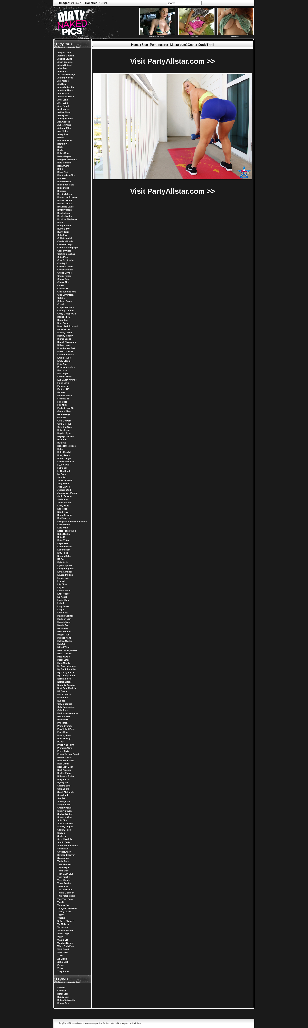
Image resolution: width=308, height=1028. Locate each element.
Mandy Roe (63, 625)
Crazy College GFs (66, 314)
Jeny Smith (63, 483)
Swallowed (62, 848)
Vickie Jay (62, 927)
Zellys (60, 965)
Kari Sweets (63, 518)
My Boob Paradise (66, 669)
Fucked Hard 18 (65, 408)
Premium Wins (64, 748)
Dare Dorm (62, 323)
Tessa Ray (62, 886)
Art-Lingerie (63, 109)
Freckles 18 (63, 398)
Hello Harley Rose (66, 446)
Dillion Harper (64, 345)
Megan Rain (63, 634)
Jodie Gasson (64, 496)
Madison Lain (64, 619)
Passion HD (63, 719)
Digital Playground (66, 342)
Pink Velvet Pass (65, 729)
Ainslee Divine (64, 59)
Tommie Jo (63, 905)
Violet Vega (63, 933)
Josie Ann (62, 499)
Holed (60, 449)
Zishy (60, 968)
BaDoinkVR (63, 144)
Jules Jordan (64, 502)
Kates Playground (66, 531)
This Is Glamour (65, 893)
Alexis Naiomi (64, 65)
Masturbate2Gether (183, 44)
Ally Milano (63, 81)
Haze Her (62, 439)
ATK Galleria (63, 122)
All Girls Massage (66, 74)
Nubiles (61, 701)
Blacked (61, 178)
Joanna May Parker (67, 493)
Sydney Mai (63, 858)
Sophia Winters (65, 814)
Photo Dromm (64, 726)
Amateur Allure (65, 90)
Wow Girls (62, 952)
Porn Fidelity (64, 738)
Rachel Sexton (64, 757)
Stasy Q (61, 833)
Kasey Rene (63, 524)
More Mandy (63, 663)
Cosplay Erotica (65, 307)
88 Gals (61, 987)
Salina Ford (63, 789)
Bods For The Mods (157, 35)
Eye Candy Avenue (67, 380)
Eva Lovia (62, 370)
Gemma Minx (64, 411)
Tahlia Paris (63, 861)
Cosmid (61, 304)
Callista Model (64, 238)
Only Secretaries (65, 707)
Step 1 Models (64, 839)
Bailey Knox (63, 153)
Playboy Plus (64, 735)
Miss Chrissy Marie (67, 650)
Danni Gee (62, 320)
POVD (60, 741)
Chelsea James (65, 266)
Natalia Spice (64, 679)
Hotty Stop (62, 994)
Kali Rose (62, 509)
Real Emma (63, 763)
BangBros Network (67, 159)
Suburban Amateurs (67, 845)
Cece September (65, 260)
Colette (61, 298)
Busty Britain (64, 225)
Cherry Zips (63, 282)
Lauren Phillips (65, 575)
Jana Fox (62, 477)
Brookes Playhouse (67, 219)
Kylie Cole (62, 562)
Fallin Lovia (63, 383)
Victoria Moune (65, 930)
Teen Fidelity (63, 877)
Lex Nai (61, 581)
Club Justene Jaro (66, 291)
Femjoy (61, 392)
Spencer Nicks (64, 817)
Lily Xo (60, 587)
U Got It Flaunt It (65, 921)
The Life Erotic (64, 889)
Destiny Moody (65, 336)
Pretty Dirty (63, 751)
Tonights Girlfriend (67, 908)
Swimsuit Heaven (66, 855)
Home (135, 44)
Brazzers (61, 191)
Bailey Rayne (64, 156)
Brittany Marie (64, 210)
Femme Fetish (64, 395)
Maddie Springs (65, 616)
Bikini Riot (62, 172)
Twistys (61, 918)
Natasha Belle (64, 682)
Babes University (66, 1000)
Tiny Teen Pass (65, 899)
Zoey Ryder (63, 971)
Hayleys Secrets (65, 436)
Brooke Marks (64, 216)
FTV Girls (62, 402)
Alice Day (62, 68)
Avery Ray (62, 134)
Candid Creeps (65, 244)
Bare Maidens (64, 162)
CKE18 (60, 285)
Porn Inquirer (159, 44)
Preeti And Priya (65, 745)
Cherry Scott (63, 279)
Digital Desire (64, 339)
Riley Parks (63, 779)
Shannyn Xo (63, 801)
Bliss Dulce (63, 188)
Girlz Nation (196, 35)
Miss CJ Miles (64, 653)
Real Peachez (64, 770)
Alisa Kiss (62, 71)
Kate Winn (62, 527)
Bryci (60, 222)
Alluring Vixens (65, 78)
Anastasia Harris (65, 96)
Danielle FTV (63, 317)
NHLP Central (64, 694)
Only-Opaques (64, 704)
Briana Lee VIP (64, 200)
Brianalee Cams (65, 207)
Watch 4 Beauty (65, 943)
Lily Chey (62, 584)
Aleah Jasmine (64, 62)
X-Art (60, 955)
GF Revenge (63, 414)
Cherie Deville (64, 273)
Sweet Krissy (64, 852)
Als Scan (61, 84)
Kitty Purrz (62, 553)
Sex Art (61, 798)
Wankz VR (62, 940)
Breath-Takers (64, 194)
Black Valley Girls (66, 175)
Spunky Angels (65, 826)
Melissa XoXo (64, 638)
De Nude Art (63, 329)
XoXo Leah (63, 962)
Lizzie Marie (63, 600)
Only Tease (63, 710)
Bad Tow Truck (64, 140)
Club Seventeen (65, 295)
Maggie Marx (64, 622)
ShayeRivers (63, 804)
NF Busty (62, 691)
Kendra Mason (64, 546)
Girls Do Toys (64, 424)
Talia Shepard (64, 864)
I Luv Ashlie (63, 465)
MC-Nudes (62, 628)
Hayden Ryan (64, 433)
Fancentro (62, 386)
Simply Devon (64, 811)
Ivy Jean (61, 474)
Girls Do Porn (64, 420)
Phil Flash (62, 723)
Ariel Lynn (62, 103)
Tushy (60, 915)
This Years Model (66, 896)
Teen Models (63, 880)
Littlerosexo (63, 594)
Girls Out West (64, 427)
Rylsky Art (62, 782)
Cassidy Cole (64, 251)
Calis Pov (62, 235)
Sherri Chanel (64, 808)
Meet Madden (64, 631)
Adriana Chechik (65, 55)
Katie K (61, 537)
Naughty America (66, 685)
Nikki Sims (62, 697)
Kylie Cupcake (64, 565)
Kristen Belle (64, 556)
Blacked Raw (64, 181)
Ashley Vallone (65, 118)
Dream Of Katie (65, 351)
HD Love (61, 443)
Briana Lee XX (64, 203)
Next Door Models (66, 688)
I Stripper (62, 468)
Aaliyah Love (64, 52)
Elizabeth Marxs (65, 354)
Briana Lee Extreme (67, 197)
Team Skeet (63, 870)
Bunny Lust (63, 997)
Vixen (60, 937)
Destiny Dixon (64, 332)
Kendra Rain (63, 550)
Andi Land (62, 100)
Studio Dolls (63, 842)
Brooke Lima (64, 213)
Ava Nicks (62, 131)
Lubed (60, 603)
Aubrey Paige (64, 125)
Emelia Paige (64, 358)
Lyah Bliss (62, 612)
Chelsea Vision (65, 269)
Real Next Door (65, 767)
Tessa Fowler (64, 883)
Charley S (62, 263)
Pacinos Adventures (67, 713)
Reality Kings (64, 773)
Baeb (60, 147)
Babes (60, 137)
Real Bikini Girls (65, 760)
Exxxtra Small (64, 376)
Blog (145, 44)
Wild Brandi (63, 949)
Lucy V (60, 609)
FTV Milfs (62, 405)
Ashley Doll (63, 115)
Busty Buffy (63, 229)
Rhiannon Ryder (65, 776)
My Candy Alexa (65, 672)
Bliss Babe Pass (65, 184)
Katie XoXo (63, 540)
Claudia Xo (63, 288)
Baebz (60, 150)
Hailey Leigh (63, 430)
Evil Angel (62, 373)
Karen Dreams (64, 515)
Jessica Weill (64, 490)
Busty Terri (63, 232)
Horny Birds (63, 455)
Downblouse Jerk (66, 348)
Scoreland (62, 795)
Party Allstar (63, 716)
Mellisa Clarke (64, 641)
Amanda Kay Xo (65, 87)
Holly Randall (64, 452)
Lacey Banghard (65, 568)
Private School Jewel (68, 754)
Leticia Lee (63, 578)
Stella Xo (61, 836)
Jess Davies (63, 487)
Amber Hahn (63, 93)
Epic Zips (62, 364)
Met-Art (61, 644)
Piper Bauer (63, 732)
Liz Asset (62, 597)
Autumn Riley (64, 128)
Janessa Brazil (64, 480)
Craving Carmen (65, 310)
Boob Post (235, 35)
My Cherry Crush (66, 675)
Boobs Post (63, 1003)
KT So (60, 559)
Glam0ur (61, 990)
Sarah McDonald (65, 792)
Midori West (63, 647)
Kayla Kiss (62, 543)
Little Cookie (63, 590)
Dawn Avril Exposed (67, 326)
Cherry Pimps (64, 276)
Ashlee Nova (63, 112)
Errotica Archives (66, 367)
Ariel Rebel (63, 106)
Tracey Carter (64, 911)
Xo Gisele (62, 959)
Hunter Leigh (64, 458)
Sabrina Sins (64, 786)
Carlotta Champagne (68, 247)
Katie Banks (63, 534)
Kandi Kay (62, 512)
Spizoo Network (65, 823)
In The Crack (63, 471)
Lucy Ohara (63, 606)
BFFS (60, 169)
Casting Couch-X (66, 254)
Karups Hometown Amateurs (72, 521)
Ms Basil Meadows (66, 666)
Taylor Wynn (63, 867)
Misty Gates (63, 660)
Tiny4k (60, 902)
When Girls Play (65, 946)
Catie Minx (62, 257)
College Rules (64, 301)
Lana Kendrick (64, 572)
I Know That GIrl (65, 461)
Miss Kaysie (63, 657)
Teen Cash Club (65, 874)
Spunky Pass (64, 830)
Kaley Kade (63, 505)
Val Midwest (63, 924)
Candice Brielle (65, 241)
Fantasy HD (63, 389)
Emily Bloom (64, 361)
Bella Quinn (63, 166)
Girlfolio (61, 417)
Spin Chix (62, 820)
